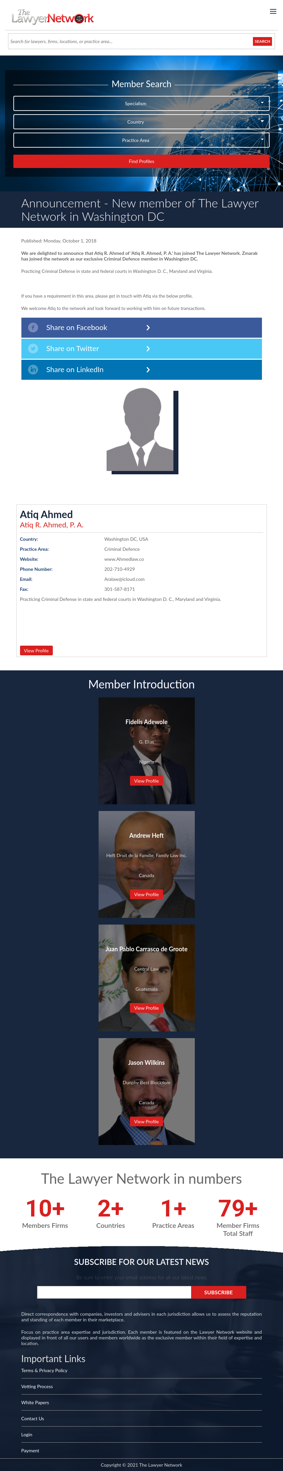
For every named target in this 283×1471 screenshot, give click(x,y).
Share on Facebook (67, 327)
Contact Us (32, 1418)
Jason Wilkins (146, 1062)
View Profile (36, 650)
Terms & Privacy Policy (44, 1370)
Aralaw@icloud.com (124, 579)
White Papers (35, 1402)
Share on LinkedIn (66, 369)
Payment (30, 1450)
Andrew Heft (146, 835)
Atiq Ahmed (46, 514)
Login (26, 1434)
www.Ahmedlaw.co (124, 559)
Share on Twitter (63, 348)
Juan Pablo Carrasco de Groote (147, 949)
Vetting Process (37, 1386)
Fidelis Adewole (146, 721)
